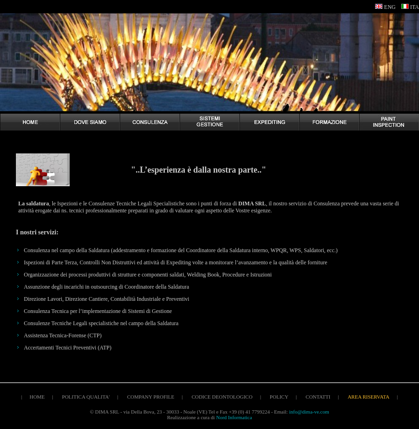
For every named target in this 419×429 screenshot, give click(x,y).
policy (279, 397)
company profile (150, 397)
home (36, 397)
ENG (390, 7)
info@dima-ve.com (309, 411)
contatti (318, 397)
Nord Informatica (234, 417)
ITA (414, 7)
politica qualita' (86, 397)
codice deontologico (222, 397)
